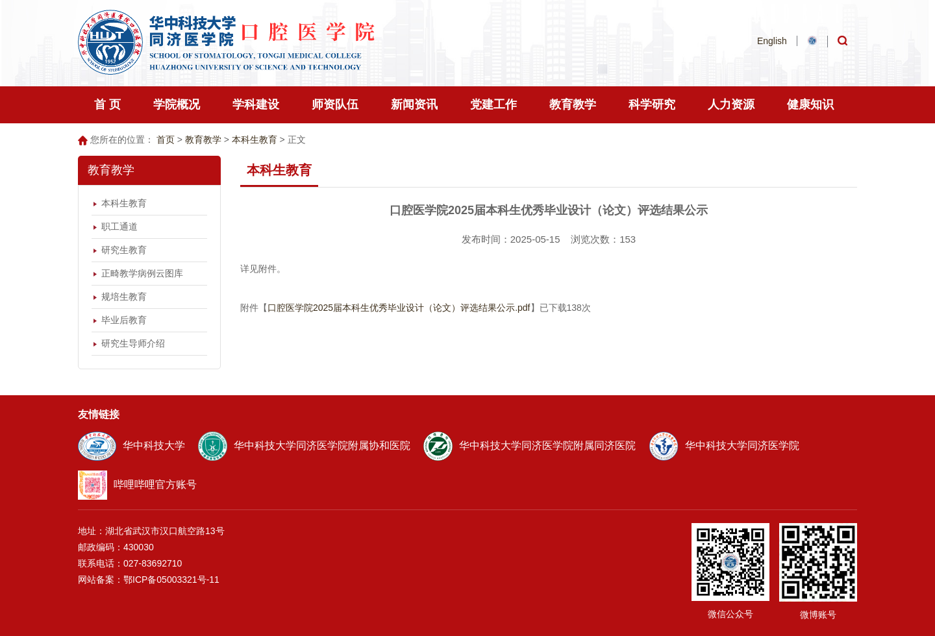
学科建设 (255, 104)
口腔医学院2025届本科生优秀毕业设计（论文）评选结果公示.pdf (399, 307)
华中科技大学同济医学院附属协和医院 (304, 445)
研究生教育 (124, 250)
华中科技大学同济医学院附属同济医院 (529, 445)
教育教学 (203, 139)
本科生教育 (254, 139)
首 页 (107, 104)
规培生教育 (124, 296)
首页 (165, 139)
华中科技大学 (131, 445)
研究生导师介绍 (133, 343)
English (772, 41)
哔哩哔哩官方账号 (137, 484)
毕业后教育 (124, 320)
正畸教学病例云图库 (142, 273)
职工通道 (119, 226)
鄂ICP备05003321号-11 (171, 579)
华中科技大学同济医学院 (724, 445)
